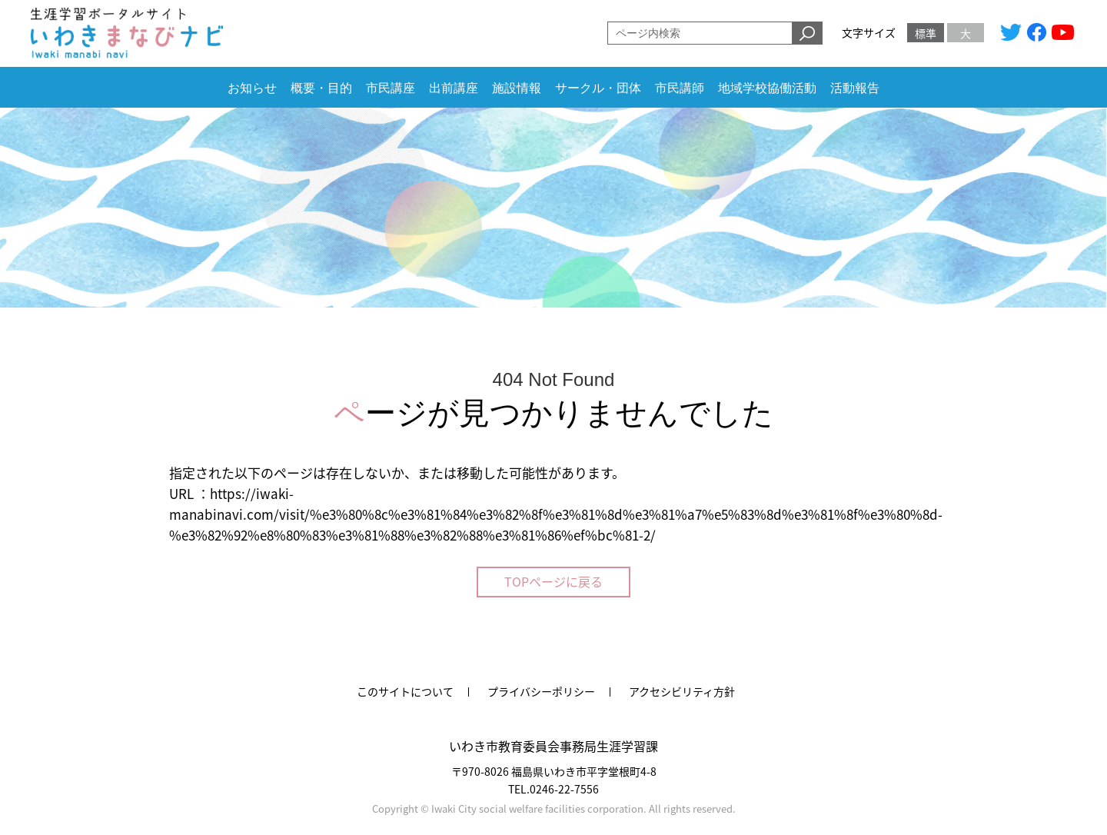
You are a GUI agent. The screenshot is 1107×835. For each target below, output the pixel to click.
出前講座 (453, 88)
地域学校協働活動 (767, 88)
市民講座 (390, 88)
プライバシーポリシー (541, 691)
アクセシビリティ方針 (682, 691)
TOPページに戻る (553, 581)
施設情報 (516, 88)
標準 (925, 33)
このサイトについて (405, 691)
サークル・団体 (598, 88)
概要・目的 (321, 88)
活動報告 (854, 88)
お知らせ (252, 88)
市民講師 (679, 88)
